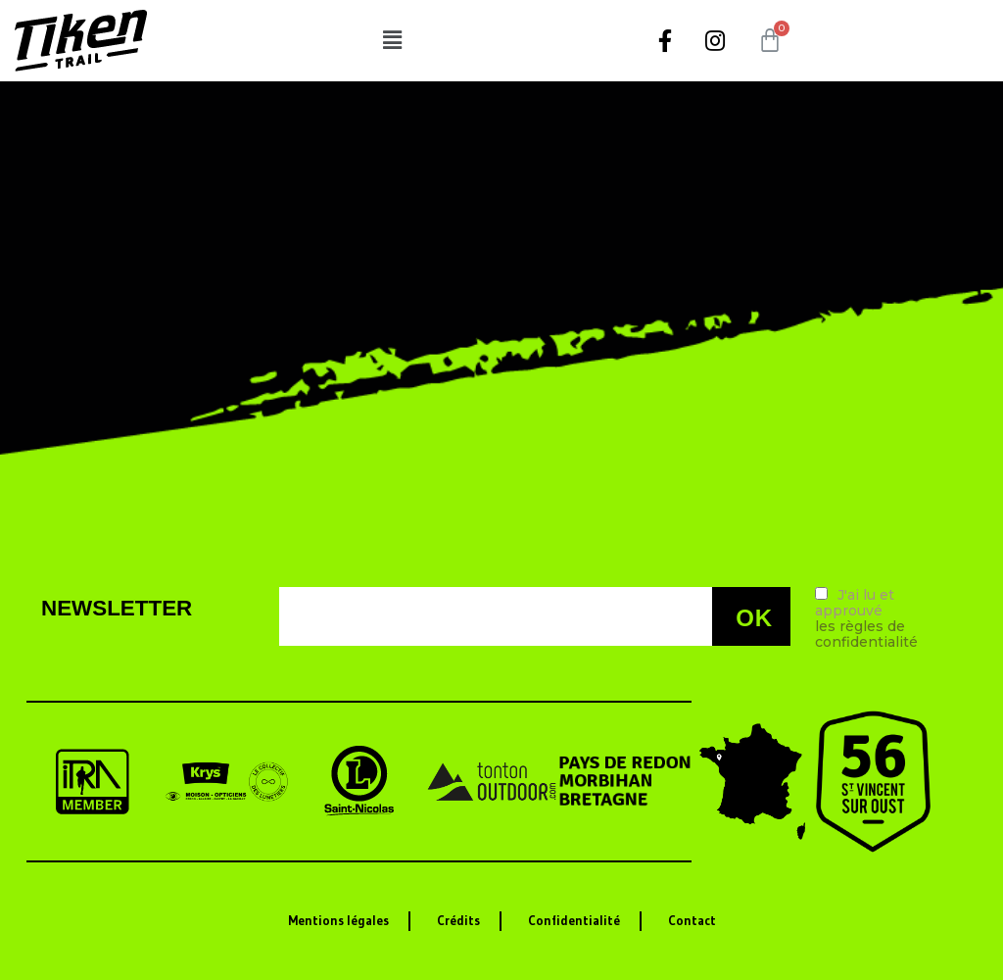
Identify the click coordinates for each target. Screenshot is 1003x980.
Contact (692, 920)
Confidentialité (574, 920)
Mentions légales (338, 920)
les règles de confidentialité (866, 634)
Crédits (458, 920)
